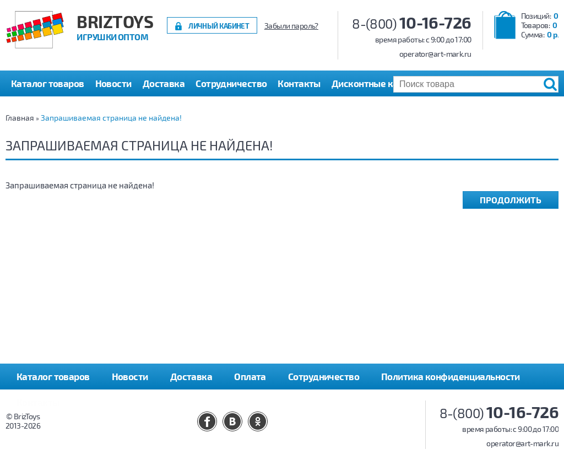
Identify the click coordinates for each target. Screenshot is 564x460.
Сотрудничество (231, 83)
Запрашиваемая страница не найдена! (111, 117)
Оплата (250, 376)
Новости (113, 83)
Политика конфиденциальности (450, 376)
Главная (20, 117)
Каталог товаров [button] (47, 83)
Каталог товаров (53, 376)
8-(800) (411, 23)
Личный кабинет (218, 25)
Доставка (164, 83)
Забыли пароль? (291, 26)
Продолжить (510, 199)
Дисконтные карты (373, 83)
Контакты (299, 83)
